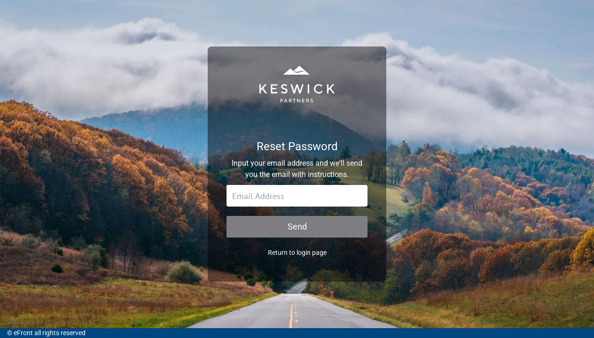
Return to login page (297, 252)
